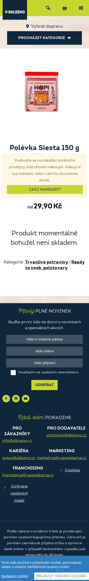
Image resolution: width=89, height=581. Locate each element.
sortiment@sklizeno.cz (66, 435)
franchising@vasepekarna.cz (28, 475)
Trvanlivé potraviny (46, 262)
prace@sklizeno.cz (18, 458)
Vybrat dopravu (47, 26)
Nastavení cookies (14, 576)
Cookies (72, 470)
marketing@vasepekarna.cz (62, 458)
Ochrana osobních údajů (19, 493)
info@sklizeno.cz (17, 441)
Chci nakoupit (45, 190)
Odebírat (44, 385)
